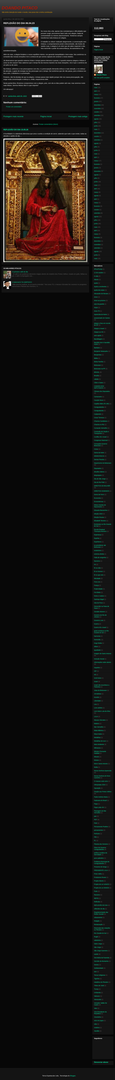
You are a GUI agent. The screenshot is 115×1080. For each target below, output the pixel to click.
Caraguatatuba (99, 407)
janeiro (96, 101)
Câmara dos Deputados (102, 391)
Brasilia (96, 375)
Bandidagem (98, 339)
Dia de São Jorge (100, 479)
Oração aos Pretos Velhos (102, 791)
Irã (95, 674)
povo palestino (99, 858)
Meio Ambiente (99, 744)
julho (95, 122)
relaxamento (98, 917)
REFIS (96, 898)
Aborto (96, 279)
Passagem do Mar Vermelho (100, 812)
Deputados (97, 468)
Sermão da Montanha (101, 961)
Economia (97, 498)
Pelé (95, 823)
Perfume (97, 833)
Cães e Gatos (98, 382)
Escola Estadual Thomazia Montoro (100, 530)
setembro (97, 115)
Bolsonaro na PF (99, 369)
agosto (96, 119)
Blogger (73, 1076)
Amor (96, 297)
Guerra (96, 624)
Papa (96, 804)
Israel (96, 681)
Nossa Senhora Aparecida (102, 771)
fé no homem (98, 571)
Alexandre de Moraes (101, 293)
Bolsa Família (98, 362)
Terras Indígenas (99, 975)
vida (95, 1024)
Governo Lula (98, 620)
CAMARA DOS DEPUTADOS (99, 387)
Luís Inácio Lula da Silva (102, 711)
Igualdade (97, 650)
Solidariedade (98, 968)
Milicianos (97, 748)
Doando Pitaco (101, 75)
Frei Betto (97, 592)
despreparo (98, 475)
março (96, 94)
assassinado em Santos (102, 318)
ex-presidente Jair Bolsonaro (100, 546)
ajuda (96, 283)
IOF (95, 671)
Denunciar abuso (101, 1062)
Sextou (96, 965)
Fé (95, 564)
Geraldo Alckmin (99, 611)
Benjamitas (97, 355)
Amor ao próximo (99, 300)
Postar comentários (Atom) (48, 124)
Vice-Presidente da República (100, 1012)
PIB (95, 837)
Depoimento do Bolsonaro (102, 463)
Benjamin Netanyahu (101, 351)
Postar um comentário (14, 107)
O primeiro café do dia (20, 272)
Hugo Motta (98, 643)
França (96, 585)
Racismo (97, 895)
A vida (96, 276)
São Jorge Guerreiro (101, 951)
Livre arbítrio (98, 708)
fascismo (97, 561)
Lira (95, 704)
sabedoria (97, 940)
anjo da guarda (99, 304)
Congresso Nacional (100, 440)
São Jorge (97, 947)
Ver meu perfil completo (102, 78)
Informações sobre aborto (102, 662)
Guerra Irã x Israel (100, 627)
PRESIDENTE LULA (101, 870)
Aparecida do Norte (100, 314)
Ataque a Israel (99, 328)
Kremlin (96, 697)
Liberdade (97, 701)
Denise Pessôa (99, 459)
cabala (96, 379)
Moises (96, 760)
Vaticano (97, 996)
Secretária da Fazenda (101, 958)
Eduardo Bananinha (100, 510)
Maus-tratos (98, 734)
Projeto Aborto (99, 881)
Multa (96, 767)
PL (95, 840)
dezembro (97, 105)
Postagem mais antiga (77, 116)
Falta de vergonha (100, 557)
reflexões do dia (99, 909)
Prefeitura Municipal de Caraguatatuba (101, 862)
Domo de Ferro (99, 494)
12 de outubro (98, 272)
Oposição (97, 788)
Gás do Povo (98, 603)
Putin (95, 891)
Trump (96, 989)
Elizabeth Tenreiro (100, 521)
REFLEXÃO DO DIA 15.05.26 (15, 130)
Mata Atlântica (98, 730)
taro (95, 971)
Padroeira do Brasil (100, 800)
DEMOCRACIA (99, 456)
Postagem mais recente (13, 116)
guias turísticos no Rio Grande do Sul (101, 631)
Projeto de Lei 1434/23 (101, 884)
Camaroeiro (98, 397)
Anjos (96, 307)
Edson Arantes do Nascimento (100, 506)
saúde (96, 954)
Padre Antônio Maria (101, 797)
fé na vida (97, 568)
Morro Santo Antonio (101, 763)
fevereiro (97, 98)
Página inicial (46, 116)
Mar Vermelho (98, 727)
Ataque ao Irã (98, 332)
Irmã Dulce (97, 678)
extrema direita (99, 554)
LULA (96, 716)
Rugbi (96, 937)
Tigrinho (96, 978)
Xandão (96, 1031)
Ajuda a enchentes (100, 286)
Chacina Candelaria (100, 421)
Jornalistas (97, 694)
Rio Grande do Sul (100, 933)
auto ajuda (97, 335)
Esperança (97, 535)
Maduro (96, 723)
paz (95, 816)
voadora (97, 1027)
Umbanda (97, 992)
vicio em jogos (99, 1020)
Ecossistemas (98, 501)
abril (95, 91)
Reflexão (97, 902)
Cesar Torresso (99, 417)
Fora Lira (97, 582)
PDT (95, 819)
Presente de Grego (100, 867)
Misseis (96, 757)
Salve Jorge (98, 944)
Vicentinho (97, 1017)
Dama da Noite (99, 452)
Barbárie (97, 348)
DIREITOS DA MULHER (102, 486)
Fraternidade (98, 589)
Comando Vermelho (100, 428)
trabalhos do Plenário (101, 982)
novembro (97, 108)
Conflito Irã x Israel (100, 437)
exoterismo (97, 550)
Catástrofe (97, 414)
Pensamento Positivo (101, 826)
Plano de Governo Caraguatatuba (100, 848)
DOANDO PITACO (19, 8)
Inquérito (97, 667)
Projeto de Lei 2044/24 (101, 888)
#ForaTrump (98, 269)
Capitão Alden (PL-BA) (101, 404)
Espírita (96, 538)
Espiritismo (97, 542)
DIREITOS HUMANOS (101, 491)
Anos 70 (97, 311)
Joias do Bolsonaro (100, 690)
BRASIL (96, 372)
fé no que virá (98, 575)
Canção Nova (98, 400)
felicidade (97, 578)
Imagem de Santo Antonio (102, 653)
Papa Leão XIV (99, 807)
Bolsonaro (97, 365)
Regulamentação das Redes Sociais (101, 913)
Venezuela (97, 999)
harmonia (97, 636)
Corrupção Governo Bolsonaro (100, 444)
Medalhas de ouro (100, 741)
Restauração (98, 924)
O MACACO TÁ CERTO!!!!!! (22, 282)
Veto (95, 1008)
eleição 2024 (98, 514)
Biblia (96, 358)
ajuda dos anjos (99, 290)
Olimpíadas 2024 (99, 785)
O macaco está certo (101, 781)
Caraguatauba (99, 410)
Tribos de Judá (99, 985)
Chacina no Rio (99, 424)
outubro (96, 112)
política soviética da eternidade (100, 853)
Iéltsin (96, 646)
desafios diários (99, 472)
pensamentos (98, 830)
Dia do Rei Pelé (99, 482)
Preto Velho (98, 874)
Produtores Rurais (100, 877)
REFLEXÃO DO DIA (101, 905)
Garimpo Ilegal (99, 599)
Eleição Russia (99, 517)
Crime (96, 449)
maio (95, 87)
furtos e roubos (99, 596)
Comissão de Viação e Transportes (101, 432)
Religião (97, 921)
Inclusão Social (99, 659)
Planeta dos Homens (101, 844)
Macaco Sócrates (100, 720)
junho (96, 126)
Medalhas (97, 737)
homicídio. (97, 639)
